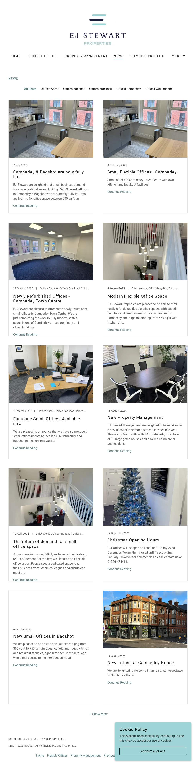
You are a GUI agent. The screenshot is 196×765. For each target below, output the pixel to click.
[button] (178, 56)
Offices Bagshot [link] (74, 89)
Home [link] (15, 56)
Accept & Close (153, 751)
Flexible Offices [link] (43, 56)
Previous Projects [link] (148, 56)
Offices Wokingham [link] (158, 89)
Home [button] (40, 755)
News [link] (118, 56)
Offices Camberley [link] (128, 89)
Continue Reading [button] (25, 206)
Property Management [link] (86, 56)
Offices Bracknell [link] (100, 89)
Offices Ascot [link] (50, 89)
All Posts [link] (30, 89)
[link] (98, 29)
